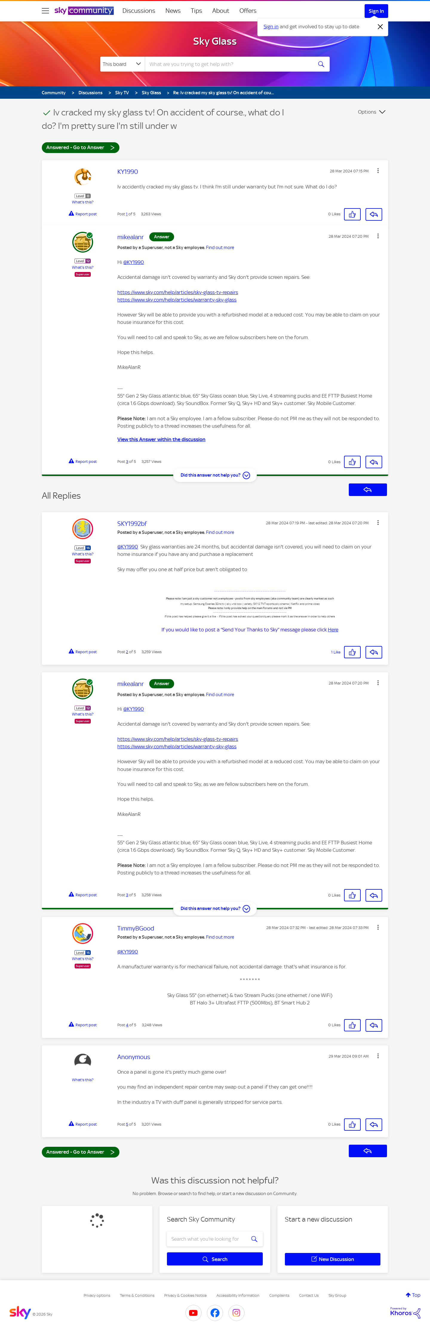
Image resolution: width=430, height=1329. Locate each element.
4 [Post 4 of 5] (127, 1025)
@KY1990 (133, 262)
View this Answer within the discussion (161, 439)
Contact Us (309, 1295)
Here (333, 630)
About (220, 10)
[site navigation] (45, 11)
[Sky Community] (84, 10)
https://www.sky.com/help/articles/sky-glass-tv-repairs (177, 292)
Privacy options (97, 1295)
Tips (196, 10)
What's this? (82, 202)
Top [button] (416, 1295)
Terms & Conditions (137, 1295)
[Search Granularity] (122, 64)
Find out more (220, 247)
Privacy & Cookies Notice (185, 1295)
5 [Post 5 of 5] (127, 1124)
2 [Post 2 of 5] (127, 652)
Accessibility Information (237, 1295)
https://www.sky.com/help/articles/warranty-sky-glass (176, 300)
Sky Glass (215, 41)
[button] (378, 170)
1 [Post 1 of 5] (127, 214)
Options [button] (367, 112)
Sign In (376, 11)
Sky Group (337, 1295)
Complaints (279, 1295)
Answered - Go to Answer (80, 147)
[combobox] (228, 64)
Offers (248, 10)
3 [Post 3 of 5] (127, 461)
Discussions (138, 10)
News (173, 10)
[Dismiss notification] (380, 27)
